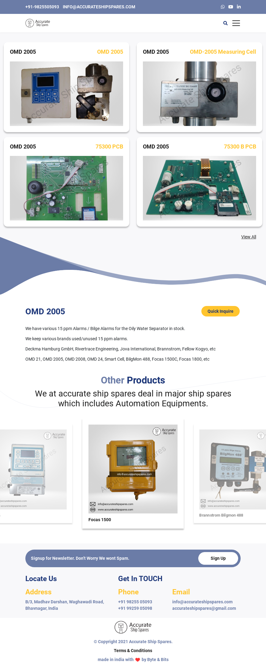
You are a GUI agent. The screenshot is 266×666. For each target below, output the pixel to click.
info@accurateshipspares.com (99, 6)
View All (248, 236)
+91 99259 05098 (135, 608)
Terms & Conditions (133, 650)
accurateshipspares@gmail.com (204, 608)
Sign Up (218, 558)
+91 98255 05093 (135, 601)
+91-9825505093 (42, 6)
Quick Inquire (221, 311)
